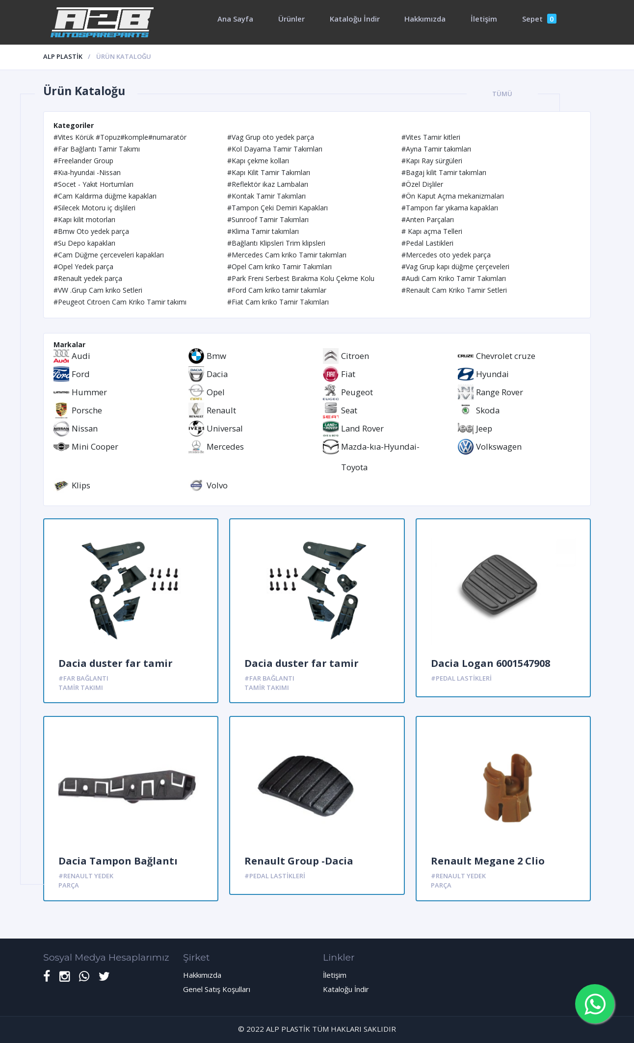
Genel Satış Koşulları (216, 989)
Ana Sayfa (235, 19)
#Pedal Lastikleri (461, 678)
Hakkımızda (425, 19)
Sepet (539, 19)
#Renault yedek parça (85, 880)
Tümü (502, 93)
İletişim (484, 19)
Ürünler (291, 19)
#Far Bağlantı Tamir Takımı (83, 683)
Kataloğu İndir (355, 19)
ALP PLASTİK (62, 56)
